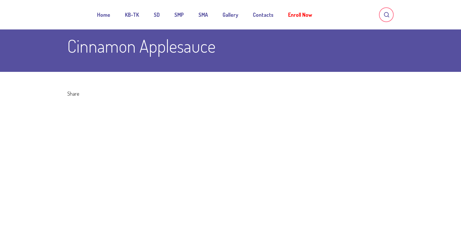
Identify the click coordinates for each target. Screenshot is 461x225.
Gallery (230, 14)
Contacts (263, 14)
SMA (203, 14)
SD (157, 14)
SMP (179, 14)
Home (103, 14)
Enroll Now (300, 14)
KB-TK (132, 14)
